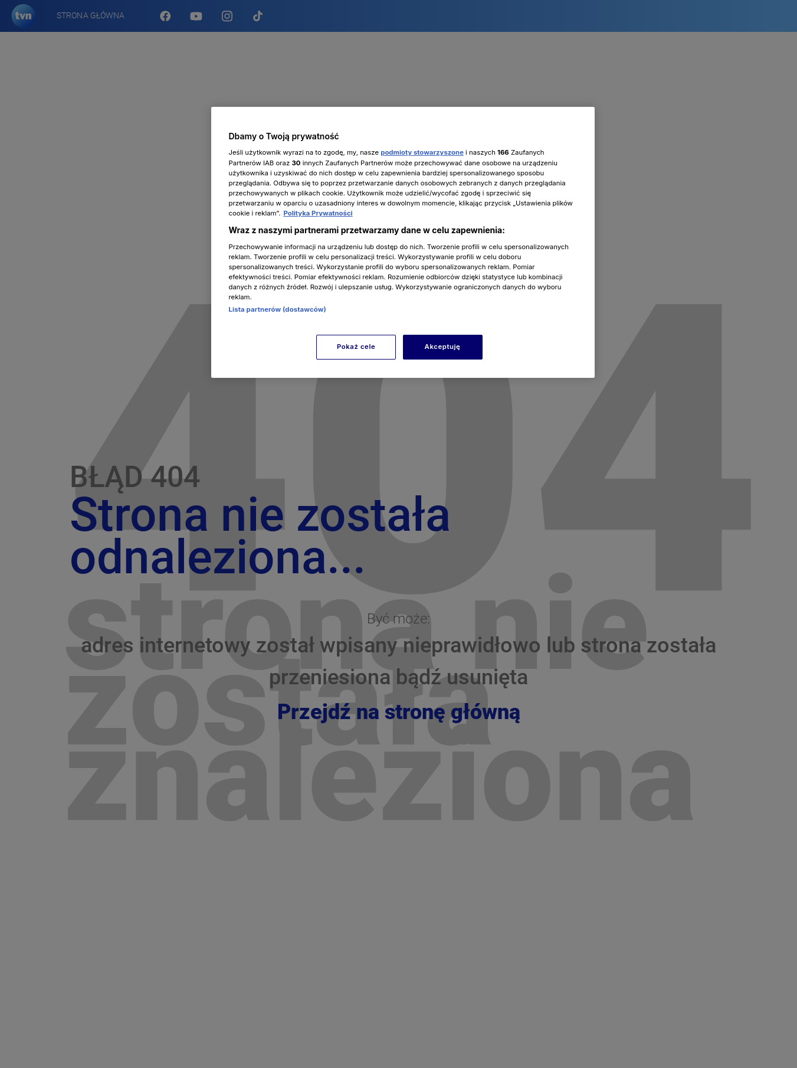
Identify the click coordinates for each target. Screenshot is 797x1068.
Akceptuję (443, 346)
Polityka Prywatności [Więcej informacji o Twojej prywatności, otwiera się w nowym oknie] (317, 213)
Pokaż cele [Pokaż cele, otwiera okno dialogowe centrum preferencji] (356, 346)
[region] (403, 242)
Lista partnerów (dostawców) (277, 309)
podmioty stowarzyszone (422, 152)
